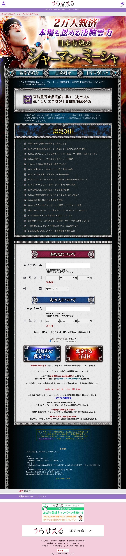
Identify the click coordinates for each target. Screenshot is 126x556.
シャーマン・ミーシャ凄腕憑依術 (55, 82)
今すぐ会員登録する (63, 398)
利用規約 (62, 541)
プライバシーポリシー (62, 543)
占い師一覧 (75, 543)
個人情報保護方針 (46, 439)
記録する (54, 341)
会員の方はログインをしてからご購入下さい (20, 14)
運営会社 (45, 546)
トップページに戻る (63, 478)
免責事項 (50, 543)
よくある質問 (68, 546)
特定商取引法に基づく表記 (76, 541)
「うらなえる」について (49, 541)
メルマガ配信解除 (56, 546)
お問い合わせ (79, 546)
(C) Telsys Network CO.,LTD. (63, 553)
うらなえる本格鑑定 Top (29, 82)
